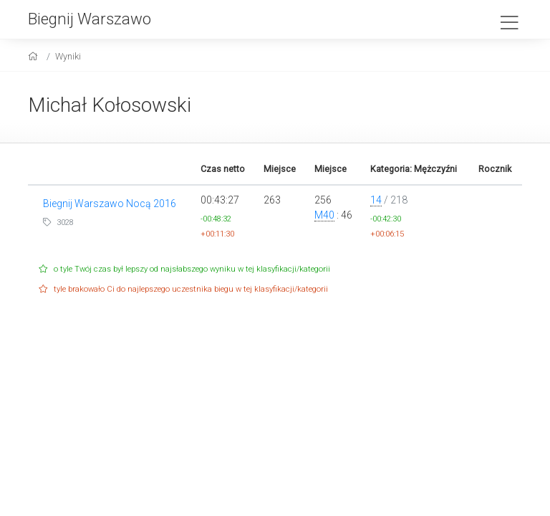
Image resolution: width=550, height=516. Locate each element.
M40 (324, 215)
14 (376, 200)
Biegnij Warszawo (89, 18)
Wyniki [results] (68, 56)
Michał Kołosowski (109, 105)
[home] (35, 56)
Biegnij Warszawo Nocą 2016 (109, 203)
